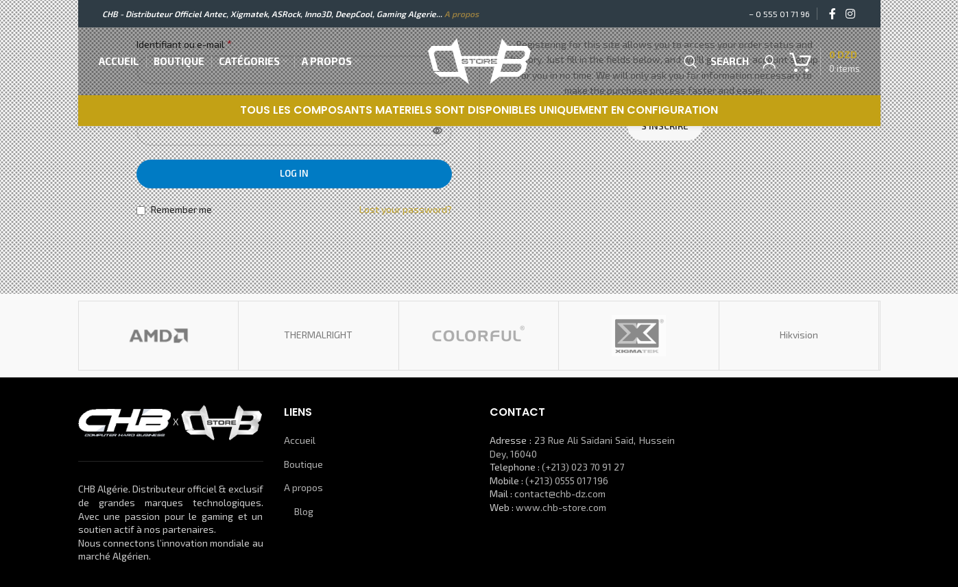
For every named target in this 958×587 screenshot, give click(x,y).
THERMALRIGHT (318, 334)
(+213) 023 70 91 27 (583, 467)
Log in (294, 173)
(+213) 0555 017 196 (566, 480)
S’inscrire (664, 126)
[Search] (712, 61)
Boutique (303, 464)
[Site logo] (479, 60)
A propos (461, 13)
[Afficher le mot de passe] (437, 131)
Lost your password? (405, 209)
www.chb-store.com (561, 507)
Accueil (299, 440)
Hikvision (799, 334)
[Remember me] (140, 210)
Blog (303, 511)
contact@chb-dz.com (560, 493)
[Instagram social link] (850, 13)
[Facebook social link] (832, 13)
